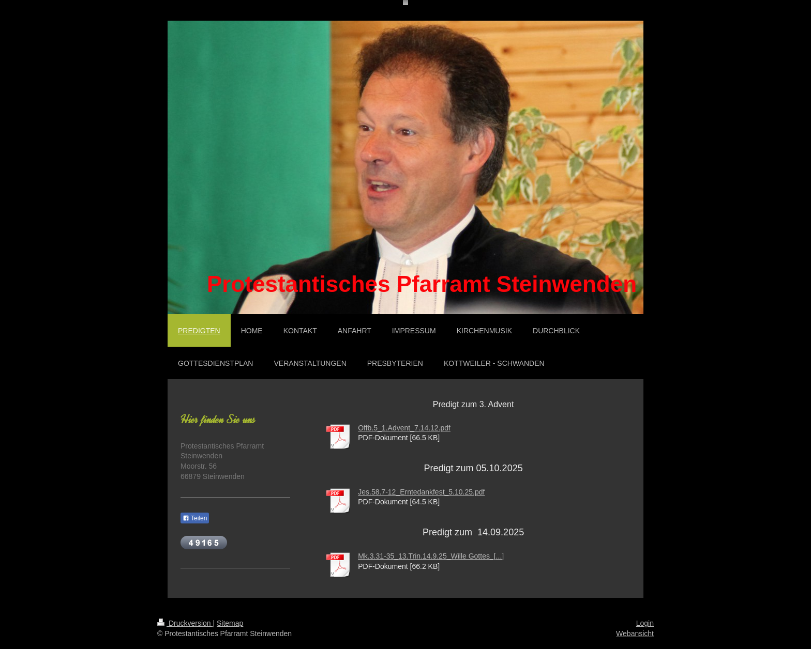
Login (645, 623)
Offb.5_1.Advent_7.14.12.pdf (404, 428)
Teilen (195, 518)
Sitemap (230, 623)
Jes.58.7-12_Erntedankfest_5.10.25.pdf (421, 492)
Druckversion (185, 623)
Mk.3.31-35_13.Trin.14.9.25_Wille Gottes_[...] (431, 556)
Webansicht (635, 633)
